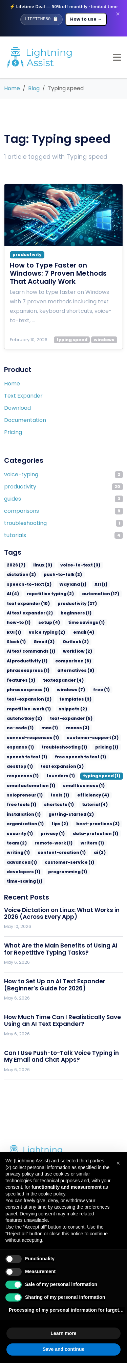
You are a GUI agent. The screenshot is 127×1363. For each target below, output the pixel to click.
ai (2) (92, 824)
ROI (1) (82, 622)
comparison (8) (103, 651)
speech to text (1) (102, 728)
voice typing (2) (23, 632)
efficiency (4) (21, 776)
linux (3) (40, 565)
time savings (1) (51, 622)
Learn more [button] (63, 1333)
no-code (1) (105, 699)
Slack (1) (84, 632)
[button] (118, 1163)
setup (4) (16, 622)
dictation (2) (20, 574)
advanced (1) (21, 833)
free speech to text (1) (29, 737)
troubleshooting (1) (27, 728)
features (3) (106, 661)
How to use (86, 19)
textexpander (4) (25, 670)
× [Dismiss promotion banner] (117, 14)
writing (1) (17, 824)
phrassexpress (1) (70, 670)
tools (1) (100, 766)
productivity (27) (71, 603)
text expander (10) (26, 603)
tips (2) (55, 795)
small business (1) (26, 766)
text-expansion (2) (83, 680)
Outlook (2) (46, 642)
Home (12, 383)
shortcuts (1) (90, 776)
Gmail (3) (16, 642)
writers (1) (86, 814)
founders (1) (101, 747)
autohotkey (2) (22, 699)
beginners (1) (70, 613)
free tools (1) (56, 776)
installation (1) (53, 785)
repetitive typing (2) (28, 594)
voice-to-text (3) (75, 565)
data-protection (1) (89, 804)
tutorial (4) (18, 785)
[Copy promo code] (41, 19)
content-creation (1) (57, 824)
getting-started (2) (97, 785)
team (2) (16, 814)
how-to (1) (103, 613)
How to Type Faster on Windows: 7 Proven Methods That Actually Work (58, 273)
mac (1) (14, 709)
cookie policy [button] (51, 1193)
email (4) (57, 632)
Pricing (13, 432)
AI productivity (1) (60, 651)
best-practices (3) (90, 795)
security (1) (18, 804)
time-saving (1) (23, 852)
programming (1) (62, 843)
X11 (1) (94, 584)
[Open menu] (117, 57)
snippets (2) (104, 689)
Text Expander (23, 396)
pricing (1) (66, 728)
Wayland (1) (67, 584)
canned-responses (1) (83, 709)
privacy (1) (49, 804)
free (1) (47, 680)
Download (17, 408)
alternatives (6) (69, 661)
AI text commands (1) (88, 642)
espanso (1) (73, 718)
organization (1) (23, 795)
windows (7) (20, 680)
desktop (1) (71, 737)
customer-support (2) (30, 718)
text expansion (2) (26, 747)
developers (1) (22, 843)
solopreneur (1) (68, 766)
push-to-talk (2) (58, 574)
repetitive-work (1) (64, 689)
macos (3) (41, 709)
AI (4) (114, 584)
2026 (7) (15, 565)
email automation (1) (70, 757)
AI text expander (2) (27, 613)
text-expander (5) (65, 699)
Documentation (25, 420)
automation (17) (73, 594)
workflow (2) (20, 651)
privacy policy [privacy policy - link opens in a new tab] (19, 1174)
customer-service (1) (64, 833)
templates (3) (21, 689)
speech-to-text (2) (26, 584)
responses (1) (67, 747)
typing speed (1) (24, 757)
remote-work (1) (50, 814)
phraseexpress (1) (26, 661)
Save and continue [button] (64, 1349)
